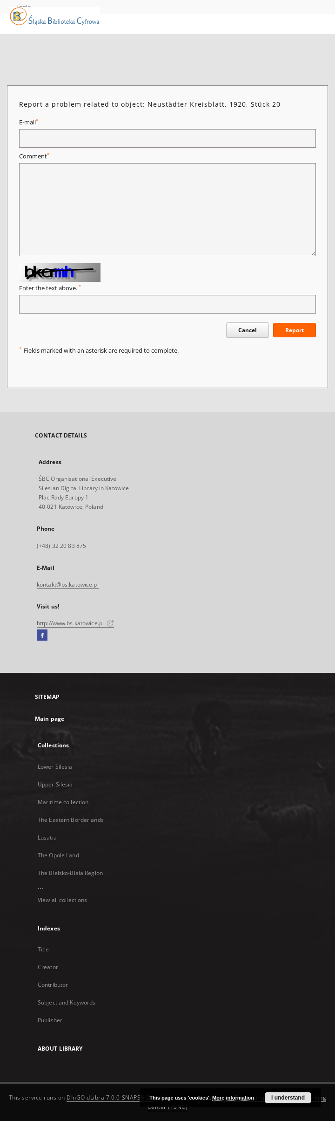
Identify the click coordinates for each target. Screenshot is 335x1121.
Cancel (247, 330)
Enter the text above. (50, 288)
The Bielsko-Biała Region (70, 873)
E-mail (28, 122)
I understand (288, 1097)
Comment (34, 156)
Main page (49, 719)
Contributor (53, 985)
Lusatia (47, 837)
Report (294, 330)
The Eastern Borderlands (71, 820)
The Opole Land (58, 855)
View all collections (62, 900)
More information (233, 1097)
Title (43, 949)
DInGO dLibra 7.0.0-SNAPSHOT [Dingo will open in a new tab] (110, 1097)
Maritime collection (63, 802)
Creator (48, 967)
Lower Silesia (55, 767)
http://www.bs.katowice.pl (75, 623)
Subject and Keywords (66, 1002)
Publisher (50, 1020)
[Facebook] (42, 635)
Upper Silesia (55, 784)
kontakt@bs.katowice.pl (68, 584)
